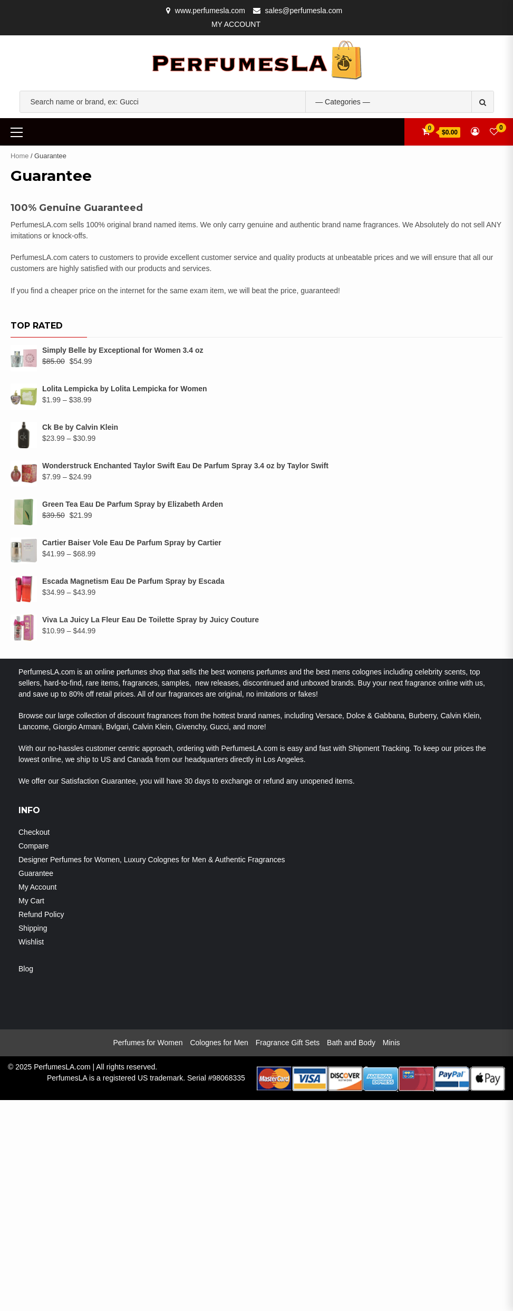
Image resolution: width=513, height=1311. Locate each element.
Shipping (32, 1139)
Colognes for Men (219, 1253)
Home (19, 156)
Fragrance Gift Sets (288, 1253)
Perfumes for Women (147, 1253)
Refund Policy (41, 1125)
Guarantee (35, 1084)
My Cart (31, 1111)
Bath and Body (351, 1253)
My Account (235, 24)
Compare (33, 1057)
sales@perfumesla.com (304, 10)
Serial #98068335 (216, 1289)
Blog (25, 1179)
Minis (391, 1253)
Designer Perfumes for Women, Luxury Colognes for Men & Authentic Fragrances (151, 1070)
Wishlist (31, 1153)
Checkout (34, 1043)
